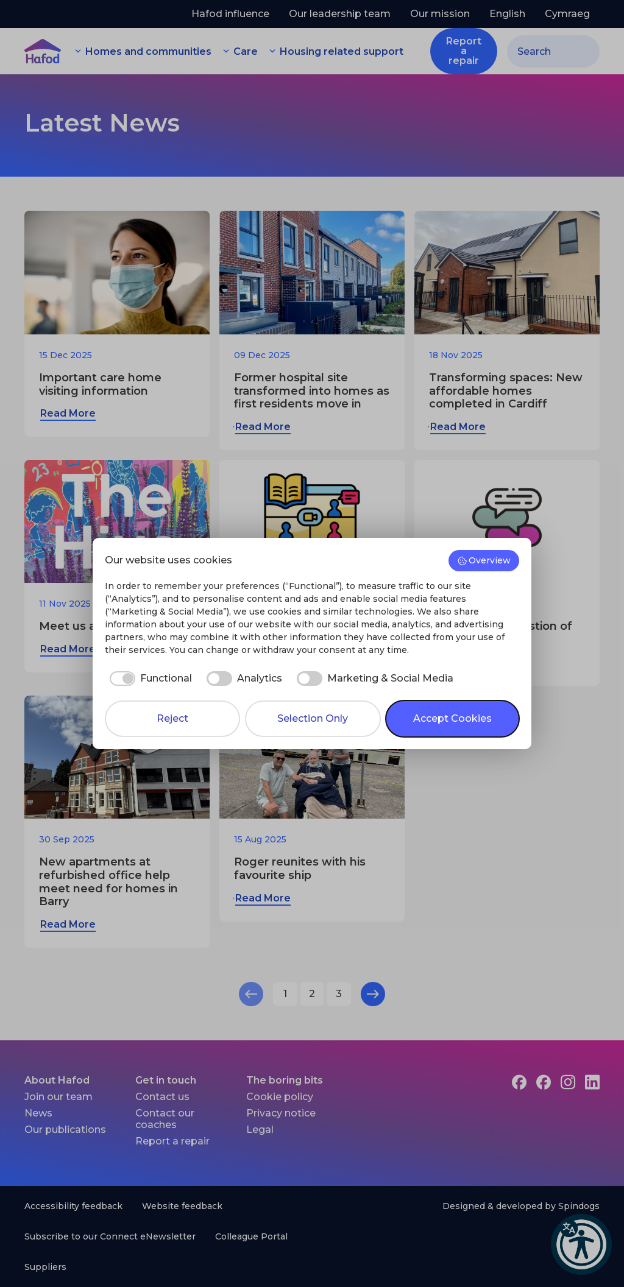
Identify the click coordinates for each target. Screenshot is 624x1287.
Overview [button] (484, 560)
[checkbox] (148, 678)
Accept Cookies (452, 718)
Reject (172, 718)
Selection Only (312, 718)
